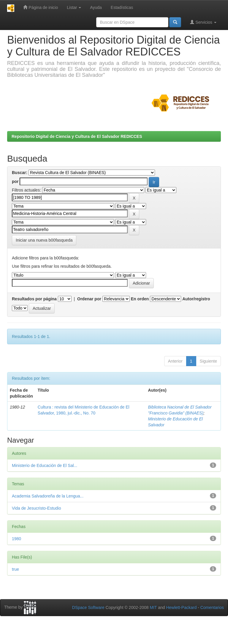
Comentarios (212, 607)
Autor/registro (196, 298)
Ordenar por (89, 298)
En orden (140, 298)
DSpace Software (88, 607)
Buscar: (19, 172)
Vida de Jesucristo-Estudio (36, 508)
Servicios (203, 22)
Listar (74, 7)
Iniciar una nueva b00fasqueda (44, 240)
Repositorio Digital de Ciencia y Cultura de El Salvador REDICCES (77, 136)
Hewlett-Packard (181, 607)
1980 (16, 538)
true (15, 569)
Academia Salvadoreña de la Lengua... (47, 496)
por (15, 181)
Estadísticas (122, 7)
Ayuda (96, 7)
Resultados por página (34, 298)
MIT (153, 607)
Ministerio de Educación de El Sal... (44, 465)
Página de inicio (40, 7)
